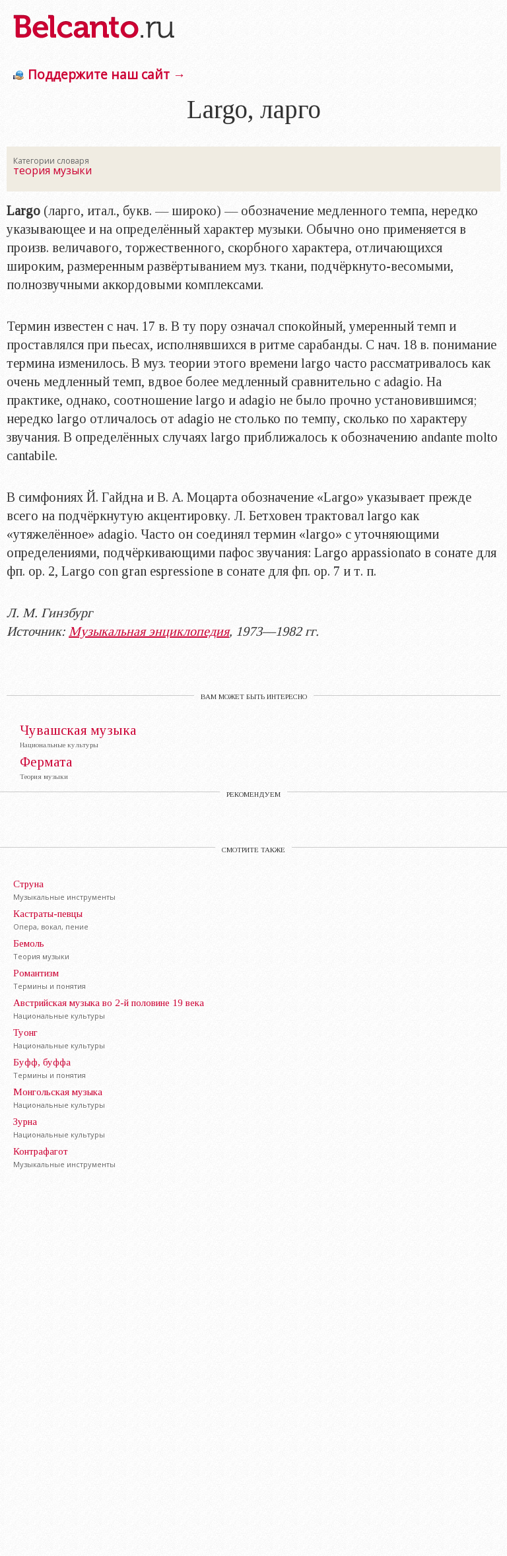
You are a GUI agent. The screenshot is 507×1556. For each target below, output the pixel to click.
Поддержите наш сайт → (107, 74)
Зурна (25, 1121)
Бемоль (28, 943)
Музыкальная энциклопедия (149, 631)
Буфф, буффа (42, 1062)
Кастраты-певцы (48, 913)
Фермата (46, 762)
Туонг (25, 1032)
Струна (28, 884)
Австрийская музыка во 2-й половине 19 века (108, 1003)
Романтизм (36, 973)
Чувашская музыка (78, 730)
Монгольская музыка (57, 1092)
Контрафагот (40, 1151)
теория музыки (52, 170)
